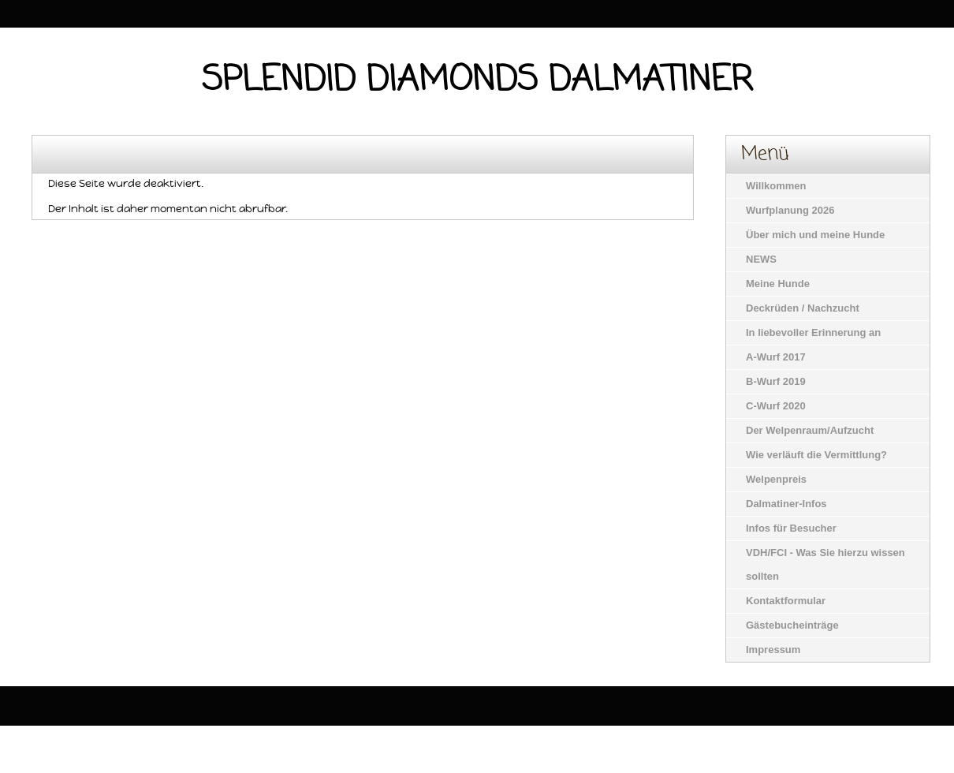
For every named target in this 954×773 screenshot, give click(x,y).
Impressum (773, 649)
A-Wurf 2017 (776, 357)
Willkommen (776, 186)
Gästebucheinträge (792, 625)
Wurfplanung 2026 (790, 210)
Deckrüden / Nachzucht (802, 308)
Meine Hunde (778, 283)
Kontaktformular (785, 601)
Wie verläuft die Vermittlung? (816, 455)
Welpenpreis (776, 479)
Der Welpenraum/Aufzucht (810, 430)
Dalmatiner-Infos (786, 504)
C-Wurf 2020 (776, 406)
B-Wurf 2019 (776, 381)
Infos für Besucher (791, 528)
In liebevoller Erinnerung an (813, 332)
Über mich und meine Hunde (815, 235)
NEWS (761, 259)
